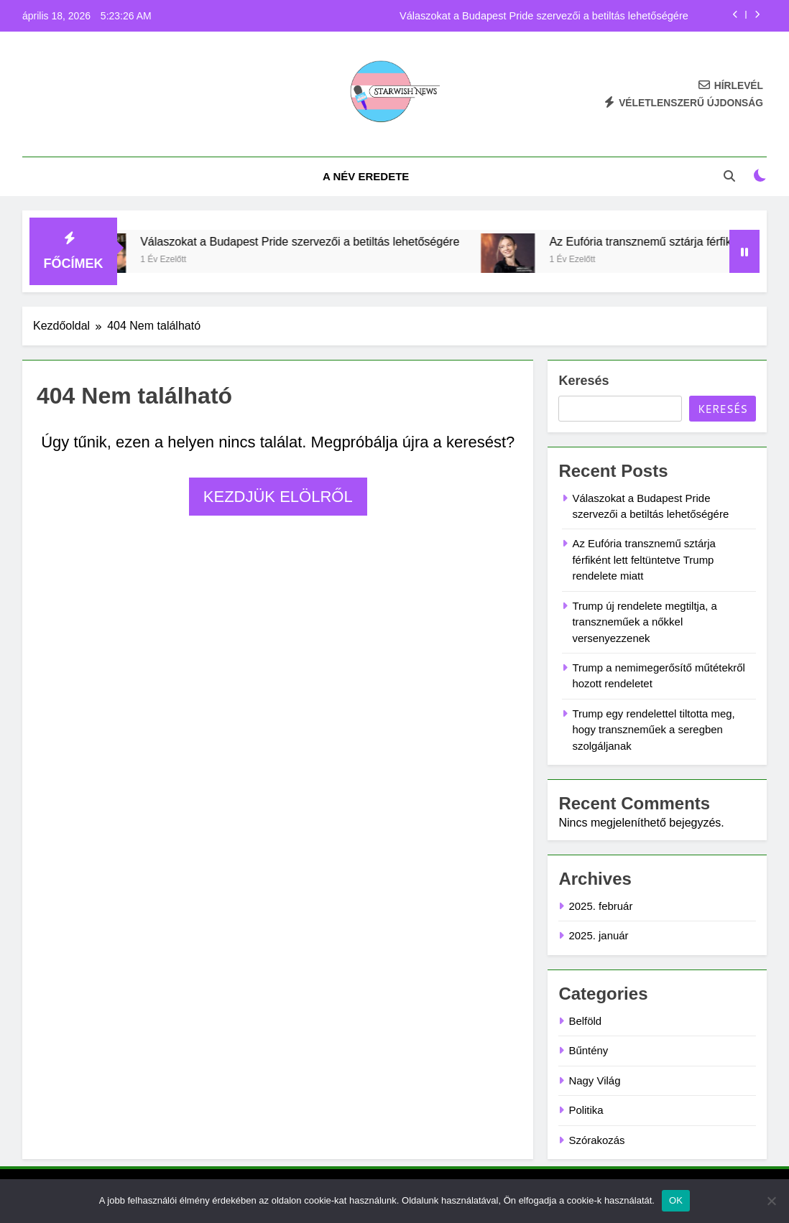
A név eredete (366, 176)
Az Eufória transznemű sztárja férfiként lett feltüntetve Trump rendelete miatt (643, 559)
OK (676, 1200)
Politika (585, 1110)
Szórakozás (596, 1140)
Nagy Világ (594, 1080)
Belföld (584, 1021)
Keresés (583, 380)
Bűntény (588, 1050)
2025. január (598, 935)
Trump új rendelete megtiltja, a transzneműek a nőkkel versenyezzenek (644, 622)
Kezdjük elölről (278, 497)
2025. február (600, 906)
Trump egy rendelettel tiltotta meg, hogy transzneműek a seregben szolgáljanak (653, 729)
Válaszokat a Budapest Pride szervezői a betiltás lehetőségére (544, 16)
